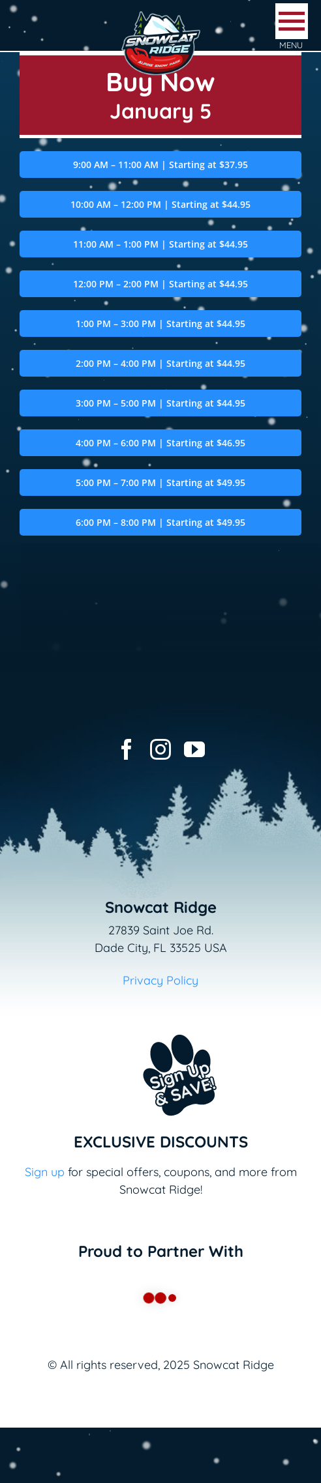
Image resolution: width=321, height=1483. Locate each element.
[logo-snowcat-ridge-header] (161, 15)
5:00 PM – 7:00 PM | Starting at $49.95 (160, 482)
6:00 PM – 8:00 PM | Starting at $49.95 (160, 522)
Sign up (45, 1171)
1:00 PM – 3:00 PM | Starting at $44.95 (160, 323)
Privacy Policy (160, 980)
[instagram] (160, 749)
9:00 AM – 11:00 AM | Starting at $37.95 (160, 164)
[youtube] (194, 749)
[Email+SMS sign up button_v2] (160, 1025)
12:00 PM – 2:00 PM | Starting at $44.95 (160, 284)
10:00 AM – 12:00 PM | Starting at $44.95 (160, 204)
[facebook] (126, 749)
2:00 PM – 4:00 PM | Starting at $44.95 (160, 363)
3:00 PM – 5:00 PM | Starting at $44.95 (160, 403)
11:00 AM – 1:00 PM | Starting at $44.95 (160, 244)
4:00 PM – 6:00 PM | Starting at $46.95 (160, 443)
